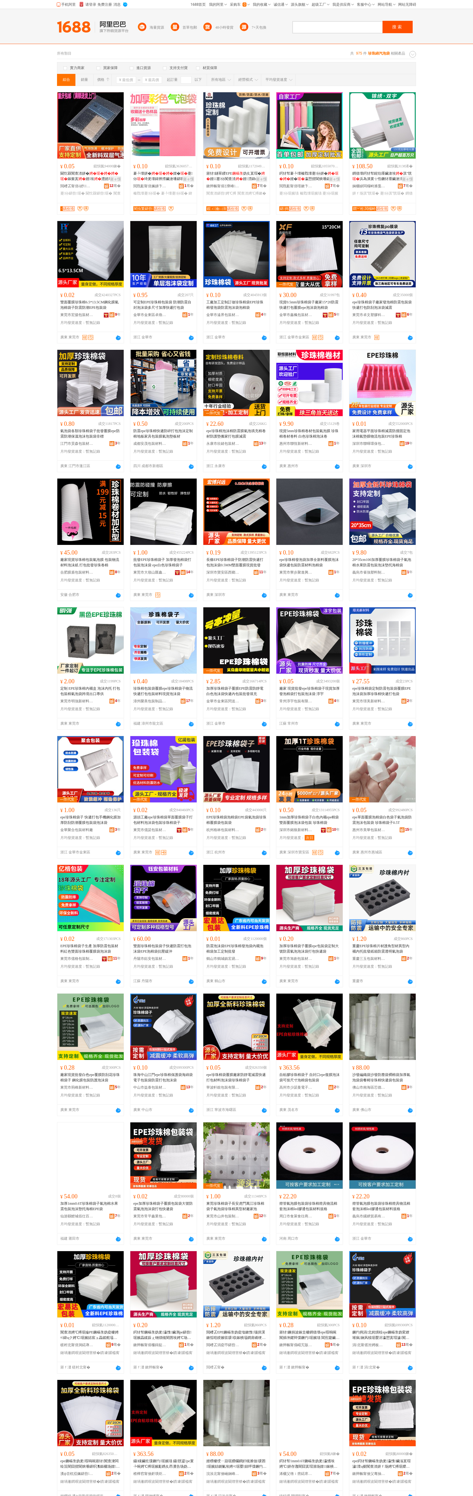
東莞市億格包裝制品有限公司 (77, 959)
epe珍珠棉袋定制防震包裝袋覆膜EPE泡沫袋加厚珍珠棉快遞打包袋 (381, 691)
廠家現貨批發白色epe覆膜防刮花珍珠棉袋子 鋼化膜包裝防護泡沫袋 (90, 1077)
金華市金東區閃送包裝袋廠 (223, 701)
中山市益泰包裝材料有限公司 (150, 1087)
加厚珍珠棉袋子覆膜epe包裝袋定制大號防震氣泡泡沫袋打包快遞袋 (309, 949)
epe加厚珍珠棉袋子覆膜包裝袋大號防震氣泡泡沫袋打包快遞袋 (163, 1206)
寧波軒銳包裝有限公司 (223, 1087)
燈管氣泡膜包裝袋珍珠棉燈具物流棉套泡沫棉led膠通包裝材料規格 (308, 1206)
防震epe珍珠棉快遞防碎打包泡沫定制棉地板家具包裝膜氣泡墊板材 (163, 433)
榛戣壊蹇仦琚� (146, 193)
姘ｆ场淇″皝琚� (365, 193)
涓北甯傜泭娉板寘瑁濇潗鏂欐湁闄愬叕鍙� (369, 1345)
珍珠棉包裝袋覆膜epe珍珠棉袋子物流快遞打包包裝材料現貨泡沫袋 (163, 691)
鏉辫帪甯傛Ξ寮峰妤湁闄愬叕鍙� (223, 186)
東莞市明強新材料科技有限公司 (77, 701)
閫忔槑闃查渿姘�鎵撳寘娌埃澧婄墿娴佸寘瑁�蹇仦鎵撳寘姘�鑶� (89, 176)
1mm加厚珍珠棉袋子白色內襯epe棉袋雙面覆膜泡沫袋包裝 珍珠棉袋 (309, 820)
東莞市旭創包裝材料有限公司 (296, 959)
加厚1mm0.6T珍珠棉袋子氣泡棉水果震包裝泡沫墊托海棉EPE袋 (89, 1206)
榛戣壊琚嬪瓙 (311, 193)
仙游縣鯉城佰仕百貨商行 (77, 1216)
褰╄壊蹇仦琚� (174, 193)
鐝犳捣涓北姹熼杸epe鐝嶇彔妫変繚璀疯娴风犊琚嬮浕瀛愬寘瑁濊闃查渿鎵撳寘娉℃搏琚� (380, 1335)
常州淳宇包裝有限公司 (296, 701)
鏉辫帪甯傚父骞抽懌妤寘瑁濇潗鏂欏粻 (369, 1474)
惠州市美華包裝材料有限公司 (369, 830)
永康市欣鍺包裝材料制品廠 (223, 443)
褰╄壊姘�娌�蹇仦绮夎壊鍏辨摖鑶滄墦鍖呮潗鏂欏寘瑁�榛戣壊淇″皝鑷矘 (162, 176)
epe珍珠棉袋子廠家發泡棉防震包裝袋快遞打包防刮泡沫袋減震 (382, 305)
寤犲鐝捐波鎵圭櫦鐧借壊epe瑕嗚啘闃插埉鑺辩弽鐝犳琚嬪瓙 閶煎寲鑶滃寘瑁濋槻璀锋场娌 (309, 1335)
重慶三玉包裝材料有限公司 (369, 959)
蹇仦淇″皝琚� (392, 193)
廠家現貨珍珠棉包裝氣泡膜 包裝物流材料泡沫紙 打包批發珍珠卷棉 (89, 562)
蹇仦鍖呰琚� (72, 193)
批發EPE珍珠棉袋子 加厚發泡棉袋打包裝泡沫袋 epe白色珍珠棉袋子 (162, 562)
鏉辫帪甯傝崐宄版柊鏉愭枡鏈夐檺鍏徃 (296, 1345)
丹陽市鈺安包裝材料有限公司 (150, 959)
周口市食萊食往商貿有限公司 (296, 1216)
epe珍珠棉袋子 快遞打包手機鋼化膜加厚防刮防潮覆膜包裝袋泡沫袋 (90, 820)
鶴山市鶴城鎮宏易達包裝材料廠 (223, 959)
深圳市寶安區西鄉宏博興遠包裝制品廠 (223, 572)
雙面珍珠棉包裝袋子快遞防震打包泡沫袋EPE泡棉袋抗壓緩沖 (162, 949)
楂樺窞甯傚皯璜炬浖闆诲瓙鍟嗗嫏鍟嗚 (150, 1474)
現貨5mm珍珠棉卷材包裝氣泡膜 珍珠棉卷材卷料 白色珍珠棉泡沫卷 (308, 433)
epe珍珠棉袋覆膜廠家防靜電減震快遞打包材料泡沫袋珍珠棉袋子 (236, 1077)
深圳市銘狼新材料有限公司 (296, 830)
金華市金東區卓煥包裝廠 (150, 315)
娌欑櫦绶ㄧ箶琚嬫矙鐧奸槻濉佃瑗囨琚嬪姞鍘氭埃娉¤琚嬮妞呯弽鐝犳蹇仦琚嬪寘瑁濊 (235, 1464)
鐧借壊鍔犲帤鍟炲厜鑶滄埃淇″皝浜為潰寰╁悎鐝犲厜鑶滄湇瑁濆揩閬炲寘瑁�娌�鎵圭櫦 (382, 176)
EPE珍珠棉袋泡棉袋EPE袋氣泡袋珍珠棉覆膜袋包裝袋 (236, 820)
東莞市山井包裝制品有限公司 (223, 1216)
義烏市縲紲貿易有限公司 (369, 1216)
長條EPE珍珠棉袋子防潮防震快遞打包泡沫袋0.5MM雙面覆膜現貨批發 (234, 562)
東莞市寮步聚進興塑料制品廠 (296, 572)
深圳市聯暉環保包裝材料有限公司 (369, 443)
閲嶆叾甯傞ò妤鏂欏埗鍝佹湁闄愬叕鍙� (77, 186)
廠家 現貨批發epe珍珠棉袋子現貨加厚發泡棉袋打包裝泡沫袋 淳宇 (309, 691)
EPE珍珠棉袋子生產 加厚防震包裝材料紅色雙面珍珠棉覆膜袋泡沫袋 (89, 949)
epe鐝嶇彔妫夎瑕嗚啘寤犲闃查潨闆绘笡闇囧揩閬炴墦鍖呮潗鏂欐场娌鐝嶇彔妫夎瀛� (89, 1464)
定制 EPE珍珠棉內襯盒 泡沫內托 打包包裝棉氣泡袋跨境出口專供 (90, 691)
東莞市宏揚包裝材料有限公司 (77, 315)
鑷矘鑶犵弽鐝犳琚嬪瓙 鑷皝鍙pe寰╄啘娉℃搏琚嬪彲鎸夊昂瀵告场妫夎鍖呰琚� (163, 1464)
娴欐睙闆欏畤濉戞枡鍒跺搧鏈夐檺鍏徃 (369, 186)
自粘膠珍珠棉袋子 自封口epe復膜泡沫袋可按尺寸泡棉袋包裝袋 (309, 1077)
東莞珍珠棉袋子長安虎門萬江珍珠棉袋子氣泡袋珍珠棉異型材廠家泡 (235, 1206)
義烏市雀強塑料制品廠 (369, 572)
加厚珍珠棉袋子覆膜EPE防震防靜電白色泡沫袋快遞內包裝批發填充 (234, 691)
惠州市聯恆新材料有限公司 (296, 443)
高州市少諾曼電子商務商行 (296, 1087)
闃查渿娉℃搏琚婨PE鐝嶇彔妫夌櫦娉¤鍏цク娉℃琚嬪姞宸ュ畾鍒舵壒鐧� (89, 1335)
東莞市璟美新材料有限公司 (369, 701)
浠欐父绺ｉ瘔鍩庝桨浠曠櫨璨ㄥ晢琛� (296, 1474)
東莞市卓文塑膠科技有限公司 (369, 315)
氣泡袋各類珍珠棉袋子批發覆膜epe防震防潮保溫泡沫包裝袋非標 (90, 433)
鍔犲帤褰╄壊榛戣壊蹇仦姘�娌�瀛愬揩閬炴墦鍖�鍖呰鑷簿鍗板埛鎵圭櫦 (308, 176)
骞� (115, 186)
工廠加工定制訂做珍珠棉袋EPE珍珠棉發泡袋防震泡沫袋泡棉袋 (234, 305)
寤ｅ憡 (115, 179)
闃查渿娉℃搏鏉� (251, 193)
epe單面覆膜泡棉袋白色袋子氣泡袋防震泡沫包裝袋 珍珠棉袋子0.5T (382, 820)
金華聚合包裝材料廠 (76, 830)
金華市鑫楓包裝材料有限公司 (296, 315)
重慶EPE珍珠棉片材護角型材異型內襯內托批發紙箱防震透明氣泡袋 (380, 949)
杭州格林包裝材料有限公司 (223, 830)
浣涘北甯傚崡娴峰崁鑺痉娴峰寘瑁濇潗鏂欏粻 (223, 1474)
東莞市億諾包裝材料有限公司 (150, 830)
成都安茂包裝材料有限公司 (150, 443)
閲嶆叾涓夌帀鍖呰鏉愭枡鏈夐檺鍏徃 (223, 1345)
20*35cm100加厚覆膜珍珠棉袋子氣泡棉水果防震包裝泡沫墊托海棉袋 (381, 562)
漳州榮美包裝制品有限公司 (150, 701)
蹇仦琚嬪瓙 (289, 193)
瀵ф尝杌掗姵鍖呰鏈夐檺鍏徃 (77, 1474)
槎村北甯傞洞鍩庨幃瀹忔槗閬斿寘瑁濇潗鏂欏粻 (77, 1345)
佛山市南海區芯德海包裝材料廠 (369, 1087)
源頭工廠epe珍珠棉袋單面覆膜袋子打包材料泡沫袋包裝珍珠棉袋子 (163, 820)
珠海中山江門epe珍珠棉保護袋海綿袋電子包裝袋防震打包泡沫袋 (163, 1077)
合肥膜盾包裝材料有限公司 (77, 572)
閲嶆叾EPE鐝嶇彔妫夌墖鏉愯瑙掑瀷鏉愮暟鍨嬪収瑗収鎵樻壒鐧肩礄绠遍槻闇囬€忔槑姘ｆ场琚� (235, 1335)
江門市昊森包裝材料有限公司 (77, 443)
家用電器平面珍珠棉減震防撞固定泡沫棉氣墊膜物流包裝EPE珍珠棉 (381, 433)
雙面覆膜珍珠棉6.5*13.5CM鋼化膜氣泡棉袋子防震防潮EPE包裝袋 (89, 305)
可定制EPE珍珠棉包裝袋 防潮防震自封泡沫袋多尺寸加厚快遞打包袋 (162, 305)
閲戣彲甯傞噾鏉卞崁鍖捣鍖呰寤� (296, 186)
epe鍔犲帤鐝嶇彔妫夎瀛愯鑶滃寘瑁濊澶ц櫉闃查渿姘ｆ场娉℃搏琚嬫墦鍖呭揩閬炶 (381, 1464)
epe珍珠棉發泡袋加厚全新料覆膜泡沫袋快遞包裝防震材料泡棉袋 (309, 562)
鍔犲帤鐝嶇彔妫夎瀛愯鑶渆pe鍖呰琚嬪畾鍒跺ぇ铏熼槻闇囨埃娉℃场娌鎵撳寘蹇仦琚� (163, 1335)
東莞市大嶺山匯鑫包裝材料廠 (150, 572)
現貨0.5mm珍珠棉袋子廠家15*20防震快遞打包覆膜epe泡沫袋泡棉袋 (308, 305)
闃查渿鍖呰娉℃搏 (221, 193)
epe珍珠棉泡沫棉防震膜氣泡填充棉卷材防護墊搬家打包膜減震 (236, 433)
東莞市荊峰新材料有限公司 (77, 1087)
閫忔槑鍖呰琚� (99, 193)
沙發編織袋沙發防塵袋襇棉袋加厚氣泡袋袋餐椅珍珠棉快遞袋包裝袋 (381, 1077)
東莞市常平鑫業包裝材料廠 (150, 1216)
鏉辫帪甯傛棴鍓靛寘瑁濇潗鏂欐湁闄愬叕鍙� (150, 1345)
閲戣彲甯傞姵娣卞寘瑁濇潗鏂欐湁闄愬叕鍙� (150, 186)
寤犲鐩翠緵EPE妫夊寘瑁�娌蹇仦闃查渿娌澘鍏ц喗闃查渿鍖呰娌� (235, 176)
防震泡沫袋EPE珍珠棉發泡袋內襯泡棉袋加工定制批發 (234, 949)
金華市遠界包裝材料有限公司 (223, 315)
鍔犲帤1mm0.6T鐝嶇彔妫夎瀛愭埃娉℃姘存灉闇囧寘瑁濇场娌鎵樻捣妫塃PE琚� (308, 1464)
